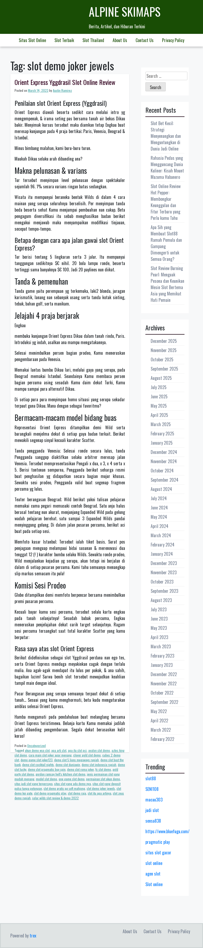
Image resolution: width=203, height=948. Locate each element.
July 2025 (159, 387)
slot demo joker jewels (101, 788)
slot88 (150, 778)
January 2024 (162, 554)
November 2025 (164, 350)
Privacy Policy (173, 40)
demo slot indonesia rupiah (99, 764)
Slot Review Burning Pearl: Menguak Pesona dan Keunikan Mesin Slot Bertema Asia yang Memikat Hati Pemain (167, 284)
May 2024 (159, 517)
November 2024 (164, 461)
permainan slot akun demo (103, 779)
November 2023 (164, 572)
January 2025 (162, 443)
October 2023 (162, 581)
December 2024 (164, 452)
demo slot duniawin (68, 764)
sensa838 (153, 821)
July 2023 (159, 609)
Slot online (154, 884)
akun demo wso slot (37, 750)
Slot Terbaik (64, 40)
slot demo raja (77, 793)
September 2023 (164, 591)
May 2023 (159, 628)
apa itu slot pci (77, 750)
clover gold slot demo (87, 755)
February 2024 (162, 544)
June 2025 (159, 396)
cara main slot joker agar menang (50, 755)
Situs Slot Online (32, 40)
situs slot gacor (158, 852)
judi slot (152, 810)
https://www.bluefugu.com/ (167, 831)
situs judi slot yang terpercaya (34, 783)
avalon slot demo (99, 750)
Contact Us (145, 40)
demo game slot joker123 (37, 760)
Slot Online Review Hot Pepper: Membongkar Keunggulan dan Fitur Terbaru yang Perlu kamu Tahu (166, 202)
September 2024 (164, 480)
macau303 (154, 799)
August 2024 (161, 489)
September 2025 (164, 369)
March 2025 (161, 424)
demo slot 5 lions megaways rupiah (76, 760)
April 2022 (159, 720)
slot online (153, 863)
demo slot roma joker (80, 769)
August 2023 (161, 600)
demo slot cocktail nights (38, 764)
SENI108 (152, 789)
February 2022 (162, 739)
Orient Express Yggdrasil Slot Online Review (65, 82)
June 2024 (159, 507)
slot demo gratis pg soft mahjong (64, 788)
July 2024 (159, 498)
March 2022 (161, 730)
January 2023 (162, 665)
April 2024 (159, 526)
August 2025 (161, 378)
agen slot (152, 873)
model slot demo (46, 779)
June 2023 (159, 619)
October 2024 (162, 470)
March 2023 (161, 646)
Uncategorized (36, 745)
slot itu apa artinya (99, 793)
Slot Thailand (93, 40)
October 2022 (162, 693)
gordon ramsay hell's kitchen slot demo (60, 774)
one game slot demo (72, 779)
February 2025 (162, 433)
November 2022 (164, 683)
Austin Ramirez (62, 90)
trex (33, 935)
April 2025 (159, 415)
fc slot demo (103, 769)
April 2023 (159, 637)
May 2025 (159, 406)
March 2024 (161, 535)
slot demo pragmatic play (50, 793)
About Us (120, 40)
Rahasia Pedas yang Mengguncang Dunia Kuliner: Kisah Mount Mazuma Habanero (167, 167)
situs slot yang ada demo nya (72, 783)
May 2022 (159, 711)
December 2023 (164, 563)
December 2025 (164, 341)
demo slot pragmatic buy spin (47, 769)
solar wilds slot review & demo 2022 (55, 798)
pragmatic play (157, 842)
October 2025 (162, 359)
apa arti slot (58, 750)
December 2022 (164, 674)
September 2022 (164, 702)
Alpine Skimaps (124, 11)
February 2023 (162, 656)
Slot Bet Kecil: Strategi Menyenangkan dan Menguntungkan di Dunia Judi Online (166, 136)
